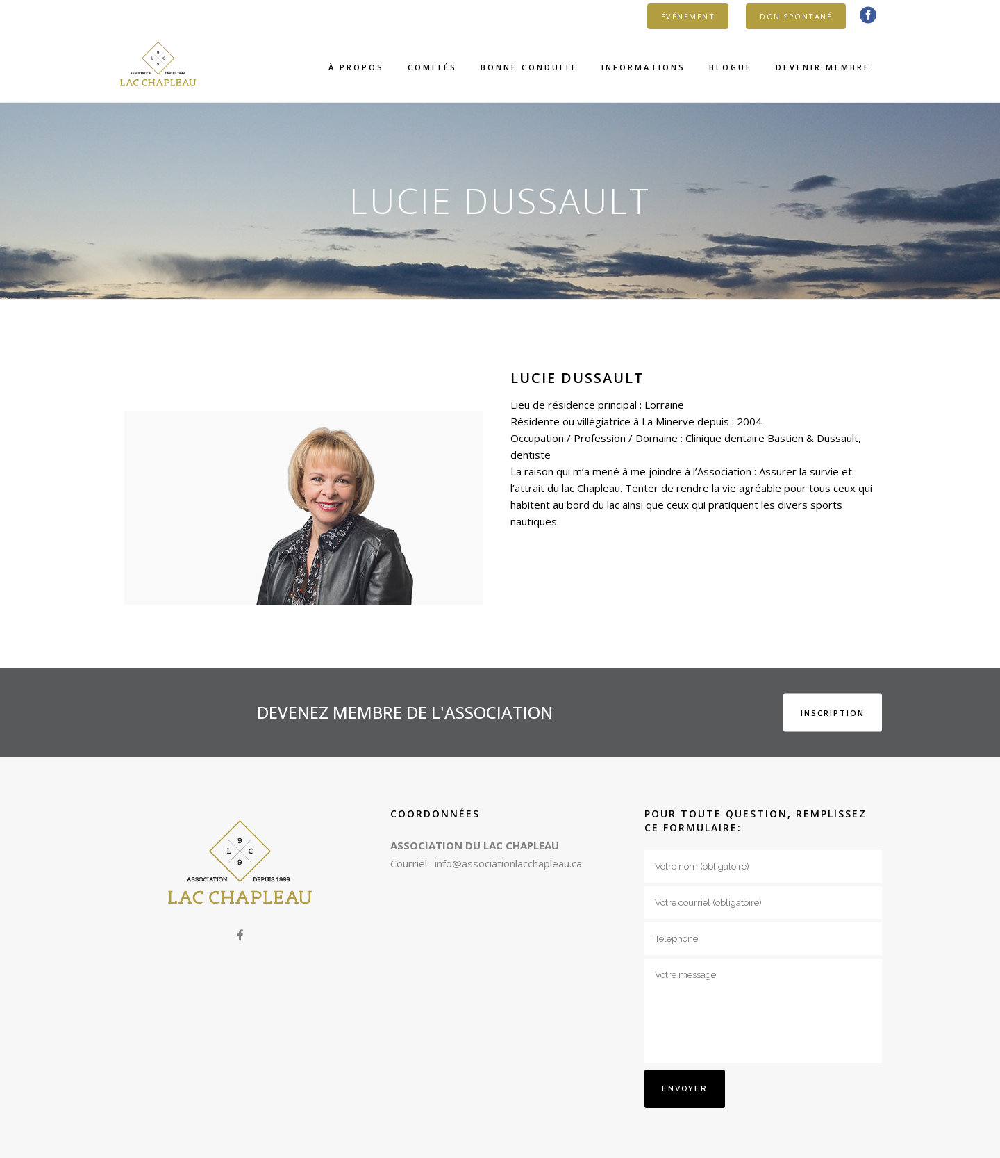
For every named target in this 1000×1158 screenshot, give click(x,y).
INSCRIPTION (833, 713)
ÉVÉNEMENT (688, 16)
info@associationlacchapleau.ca (508, 863)
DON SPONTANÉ (796, 16)
